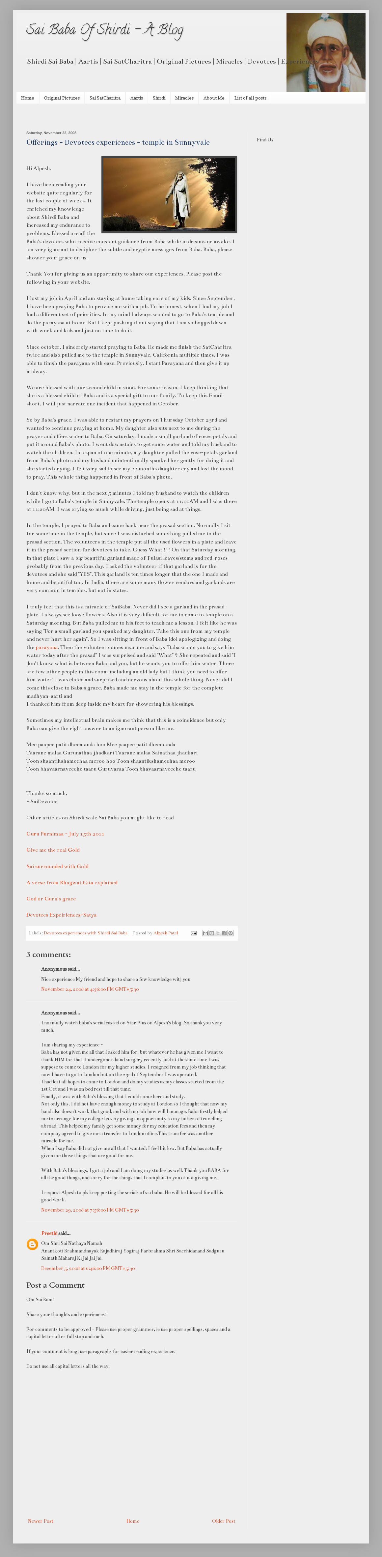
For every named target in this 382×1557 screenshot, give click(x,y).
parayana (47, 647)
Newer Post (40, 1521)
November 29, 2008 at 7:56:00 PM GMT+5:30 (90, 1210)
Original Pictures (62, 98)
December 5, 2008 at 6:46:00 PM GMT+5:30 (88, 1268)
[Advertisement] (103, 116)
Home (27, 98)
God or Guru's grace (51, 899)
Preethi (49, 1233)
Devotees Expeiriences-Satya (61, 915)
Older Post (223, 1521)
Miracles (184, 98)
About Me (214, 98)
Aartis (136, 98)
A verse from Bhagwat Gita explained (71, 882)
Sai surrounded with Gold (57, 866)
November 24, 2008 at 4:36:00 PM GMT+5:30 (90, 989)
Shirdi (159, 98)
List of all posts (250, 98)
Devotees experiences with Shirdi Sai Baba (85, 933)
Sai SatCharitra (105, 98)
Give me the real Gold (52, 850)
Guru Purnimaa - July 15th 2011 (65, 834)
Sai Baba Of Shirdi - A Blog (104, 31)
